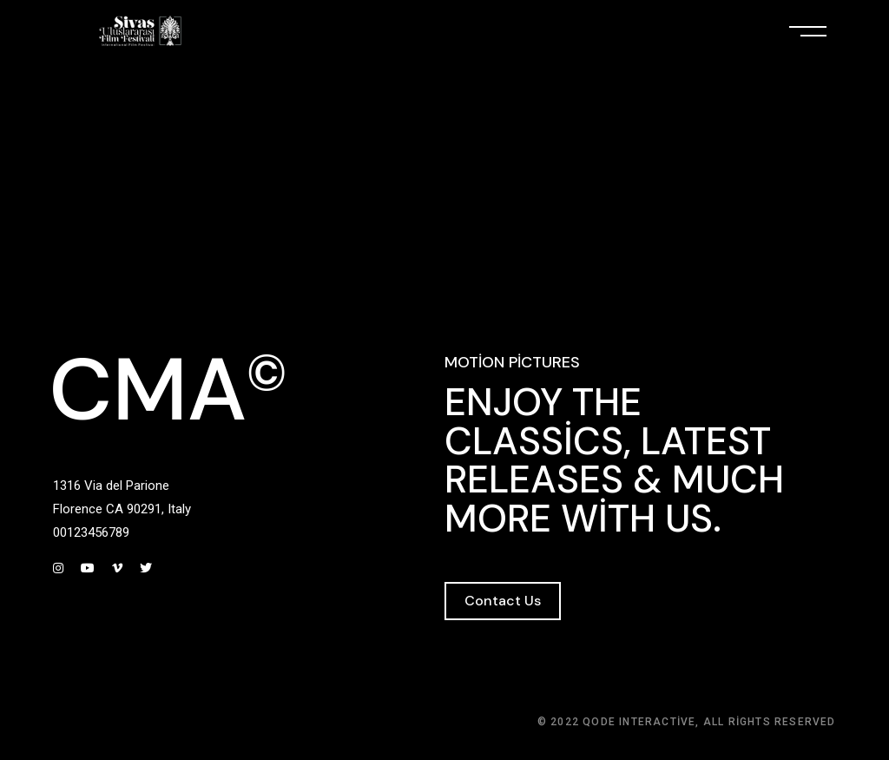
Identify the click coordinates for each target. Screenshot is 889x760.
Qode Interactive (639, 722)
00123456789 (91, 532)
